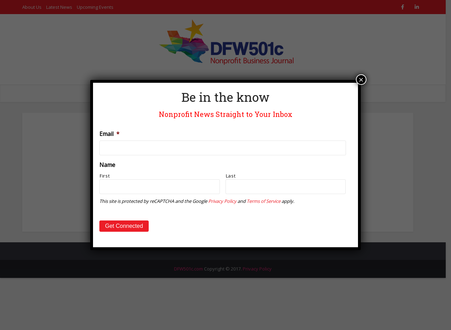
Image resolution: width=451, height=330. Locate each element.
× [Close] (361, 79)
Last (231, 176)
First (105, 176)
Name (107, 165)
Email (109, 134)
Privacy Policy (222, 201)
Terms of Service (263, 201)
